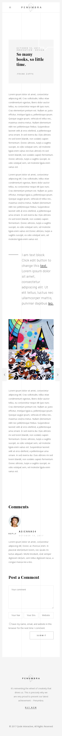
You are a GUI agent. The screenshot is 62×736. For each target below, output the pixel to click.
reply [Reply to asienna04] (13, 534)
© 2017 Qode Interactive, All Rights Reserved (31, 726)
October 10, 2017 (28, 48)
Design (40, 50)
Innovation (25, 50)
